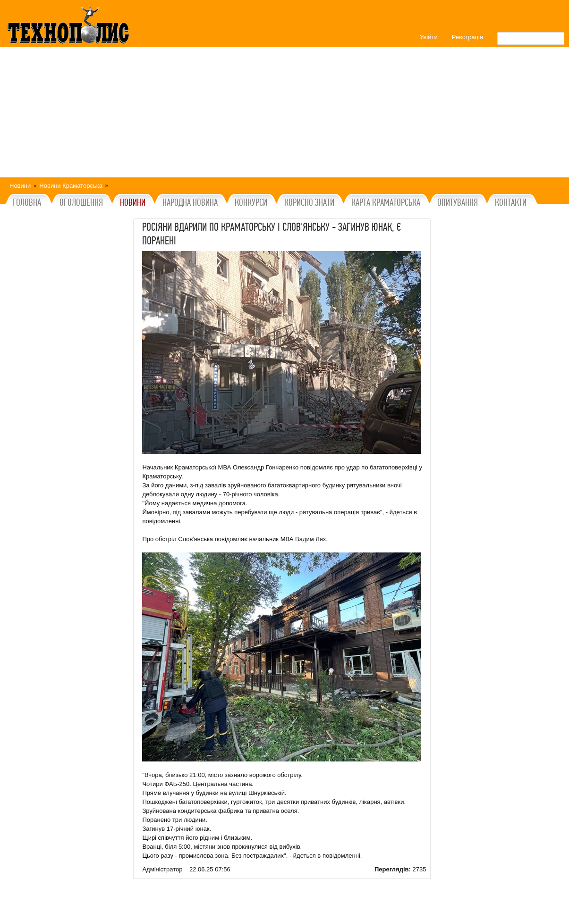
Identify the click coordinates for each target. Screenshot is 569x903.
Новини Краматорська (70, 185)
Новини (20, 185)
